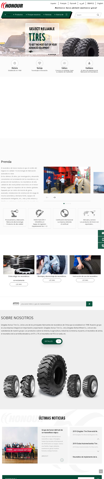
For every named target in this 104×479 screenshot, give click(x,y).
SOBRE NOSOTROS (17, 317)
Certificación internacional (64, 220)
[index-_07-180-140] (85, 264)
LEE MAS (19, 284)
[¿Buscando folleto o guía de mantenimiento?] (52, 304)
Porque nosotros (34, 14)
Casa (8, 14)
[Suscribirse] (89, 303)
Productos (19, 14)
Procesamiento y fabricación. (14, 220)
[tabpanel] (67, 180)
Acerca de (59, 14)
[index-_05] (52, 264)
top (101, 471)
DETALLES (49, 341)
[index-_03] (18, 264)
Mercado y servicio (89, 220)
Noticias (48, 14)
